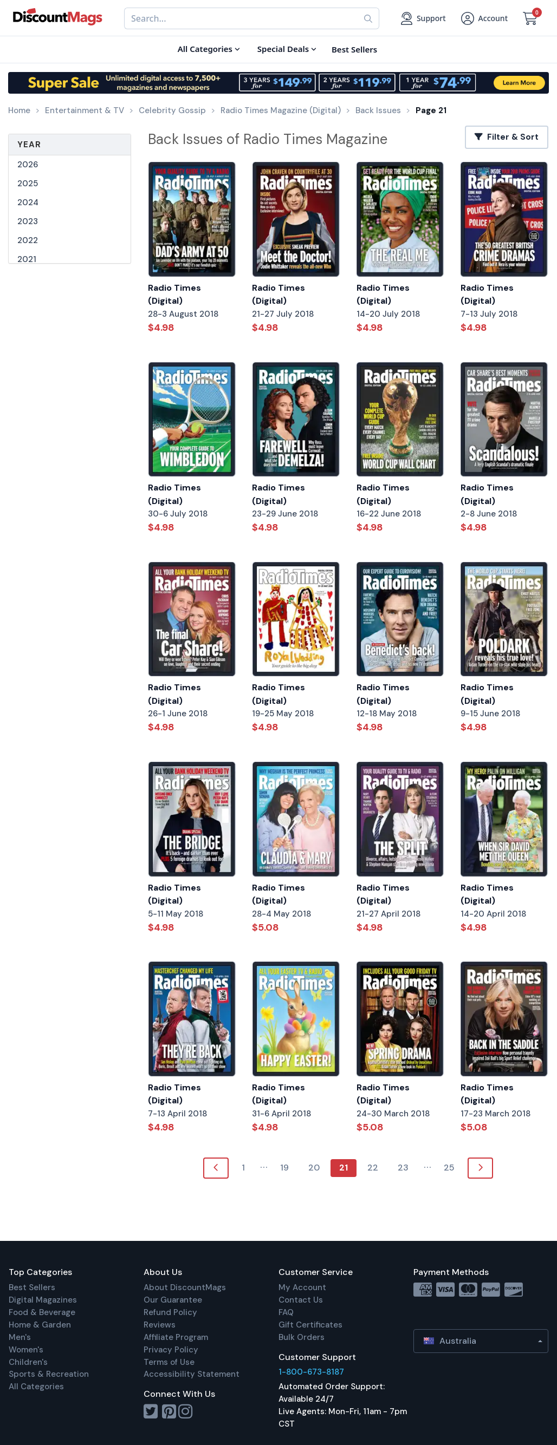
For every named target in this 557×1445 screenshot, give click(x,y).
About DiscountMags (185, 1287)
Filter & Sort (507, 137)
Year (29, 144)
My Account (302, 1287)
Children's (28, 1362)
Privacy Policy (171, 1349)
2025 (27, 183)
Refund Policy (170, 1312)
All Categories (36, 1386)
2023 (27, 221)
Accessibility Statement (191, 1374)
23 (403, 1167)
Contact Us (300, 1299)
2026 (27, 164)
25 (449, 1167)
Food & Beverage (42, 1312)
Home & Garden (40, 1324)
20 (314, 1167)
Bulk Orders (301, 1337)
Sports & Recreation (49, 1374)
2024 (27, 202)
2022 (27, 240)
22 (372, 1167)
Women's (26, 1349)
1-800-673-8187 (311, 1371)
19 (284, 1167)
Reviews (160, 1324)
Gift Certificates (310, 1324)
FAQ (286, 1312)
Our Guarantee (173, 1299)
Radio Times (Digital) (174, 294)
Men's (20, 1337)
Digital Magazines (43, 1299)
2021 (26, 259)
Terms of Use (169, 1362)
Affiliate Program (176, 1337)
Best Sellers (32, 1287)
